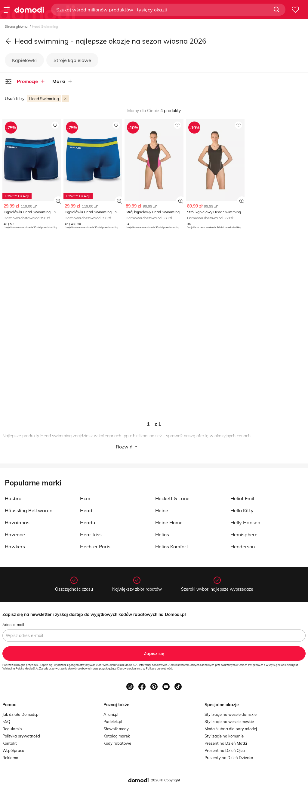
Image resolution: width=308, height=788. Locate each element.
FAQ (6, 721)
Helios (162, 534)
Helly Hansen (245, 522)
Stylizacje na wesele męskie (229, 721)
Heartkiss (91, 534)
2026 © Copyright (165, 780)
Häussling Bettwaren (28, 510)
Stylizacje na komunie (224, 736)
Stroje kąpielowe (72, 60)
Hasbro (13, 498)
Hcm (85, 498)
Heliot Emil (242, 498)
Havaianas (17, 522)
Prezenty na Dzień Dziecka (229, 757)
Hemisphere (243, 534)
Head (86, 510)
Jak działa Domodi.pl (20, 714)
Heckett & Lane (172, 498)
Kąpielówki (24, 60)
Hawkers (15, 546)
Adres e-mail (13, 624)
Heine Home (169, 522)
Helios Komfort (171, 546)
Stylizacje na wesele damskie (231, 714)
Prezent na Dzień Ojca (225, 750)
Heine (161, 510)
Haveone (15, 534)
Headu (87, 522)
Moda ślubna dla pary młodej (231, 728)
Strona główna (17, 26)
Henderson (242, 546)
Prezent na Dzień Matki (226, 743)
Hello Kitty (242, 510)
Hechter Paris (95, 546)
